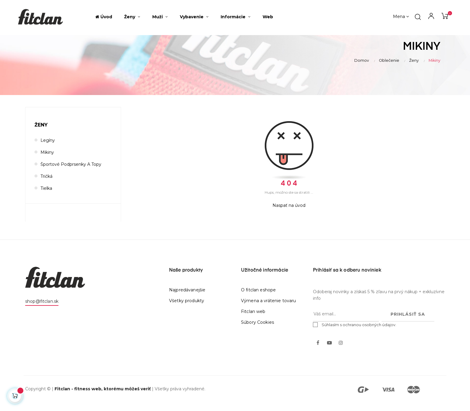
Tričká (46, 183)
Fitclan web (253, 318)
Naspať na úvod (288, 212)
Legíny (47, 147)
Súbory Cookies (257, 329)
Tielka (46, 195)
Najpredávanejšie (187, 297)
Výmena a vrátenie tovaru (268, 308)
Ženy (41, 132)
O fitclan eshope (258, 297)
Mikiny (47, 159)
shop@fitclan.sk (41, 308)
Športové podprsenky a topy (70, 171)
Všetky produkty (186, 308)
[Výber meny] (401, 16)
